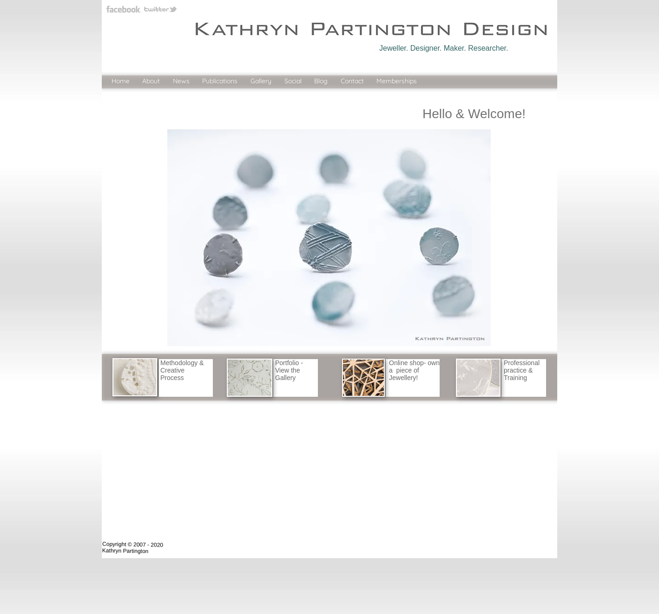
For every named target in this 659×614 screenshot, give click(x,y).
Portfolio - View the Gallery (289, 370)
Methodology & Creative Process (182, 370)
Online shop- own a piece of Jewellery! (414, 370)
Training (515, 377)
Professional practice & (522, 366)
